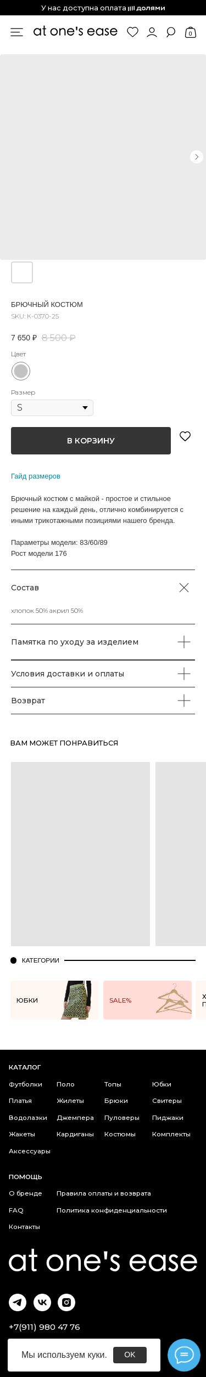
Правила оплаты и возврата (104, 1193)
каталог (25, 1067)
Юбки (161, 1084)
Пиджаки (167, 1118)
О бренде (25, 1193)
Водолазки (28, 1118)
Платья (20, 1101)
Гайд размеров (35, 476)
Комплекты (171, 1134)
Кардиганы (75, 1134)
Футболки (25, 1084)
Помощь (25, 1177)
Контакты (24, 1227)
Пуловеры (122, 1118)
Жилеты (70, 1101)
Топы (112, 1084)
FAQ (16, 1210)
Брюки (116, 1101)
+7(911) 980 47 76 (44, 1327)
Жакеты (22, 1134)
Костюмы (120, 1134)
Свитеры (167, 1101)
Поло (66, 1084)
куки (95, 1354)
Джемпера (75, 1118)
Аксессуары (30, 1151)
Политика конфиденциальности (112, 1210)
